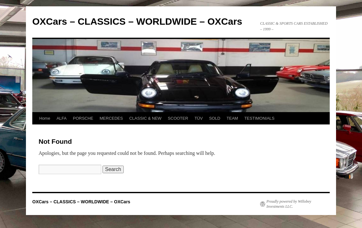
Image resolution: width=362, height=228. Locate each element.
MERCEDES (111, 118)
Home (44, 118)
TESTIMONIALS (259, 118)
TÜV (199, 118)
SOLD (214, 118)
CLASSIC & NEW (145, 118)
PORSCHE (83, 118)
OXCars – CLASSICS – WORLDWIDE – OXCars (137, 21)
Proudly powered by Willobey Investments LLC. (288, 204)
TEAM (232, 118)
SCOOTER (178, 118)
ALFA (62, 118)
